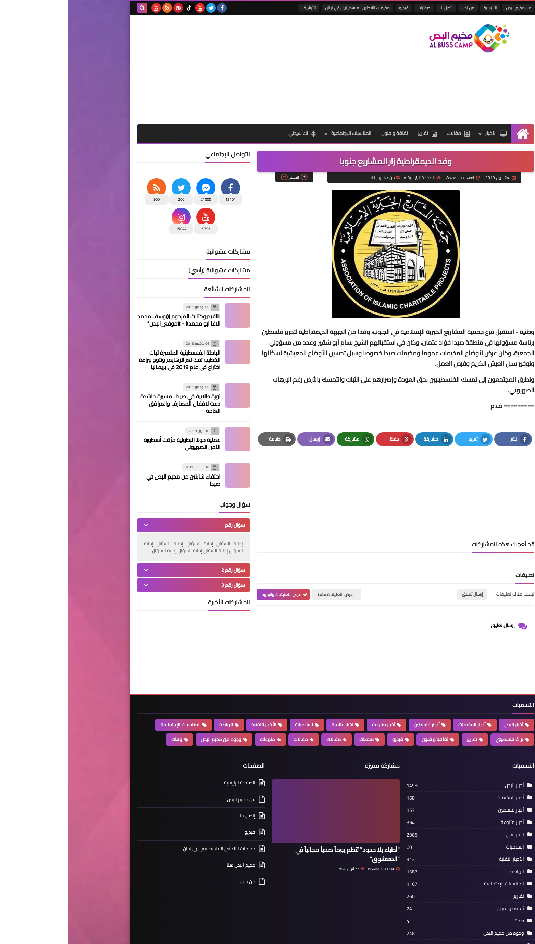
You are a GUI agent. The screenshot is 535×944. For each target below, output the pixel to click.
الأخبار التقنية (195, 691)
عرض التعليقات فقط (267, 562)
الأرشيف (241, 8)
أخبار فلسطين (359, 691)
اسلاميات (236, 691)
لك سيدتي (233, 133)
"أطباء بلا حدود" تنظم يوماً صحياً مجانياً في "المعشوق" (279, 821)
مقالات (390, 133)
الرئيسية (421, 8)
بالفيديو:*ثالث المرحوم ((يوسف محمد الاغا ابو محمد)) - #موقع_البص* (110, 320)
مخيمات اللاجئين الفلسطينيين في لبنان (289, 8)
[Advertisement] (193, 69)
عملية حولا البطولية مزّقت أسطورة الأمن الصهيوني (113, 443)
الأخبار (428, 133)
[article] (261, 478)
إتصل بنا (377, 8)
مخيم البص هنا (173, 832)
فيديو (335, 8)
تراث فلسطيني (441, 706)
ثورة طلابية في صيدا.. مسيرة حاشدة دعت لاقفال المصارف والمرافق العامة (112, 403)
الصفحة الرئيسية (355, 177)
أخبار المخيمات (404, 691)
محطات (298, 706)
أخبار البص (445, 691)
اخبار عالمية (274, 691)
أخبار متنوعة (315, 691)
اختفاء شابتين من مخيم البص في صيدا (115, 480)
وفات (108, 706)
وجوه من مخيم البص (153, 706)
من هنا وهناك (316, 177)
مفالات (265, 706)
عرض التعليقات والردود (213, 562)
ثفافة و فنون (325, 133)
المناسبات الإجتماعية (282, 133)
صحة (451, 887)
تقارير (358, 133)
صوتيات (355, 8)
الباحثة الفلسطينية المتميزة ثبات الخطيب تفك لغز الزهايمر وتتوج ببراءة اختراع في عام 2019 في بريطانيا (111, 359)
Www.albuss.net (316, 836)
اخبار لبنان (447, 801)
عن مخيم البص (450, 8)
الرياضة (158, 691)
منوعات (199, 706)
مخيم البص (389, 934)
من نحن (400, 8)
